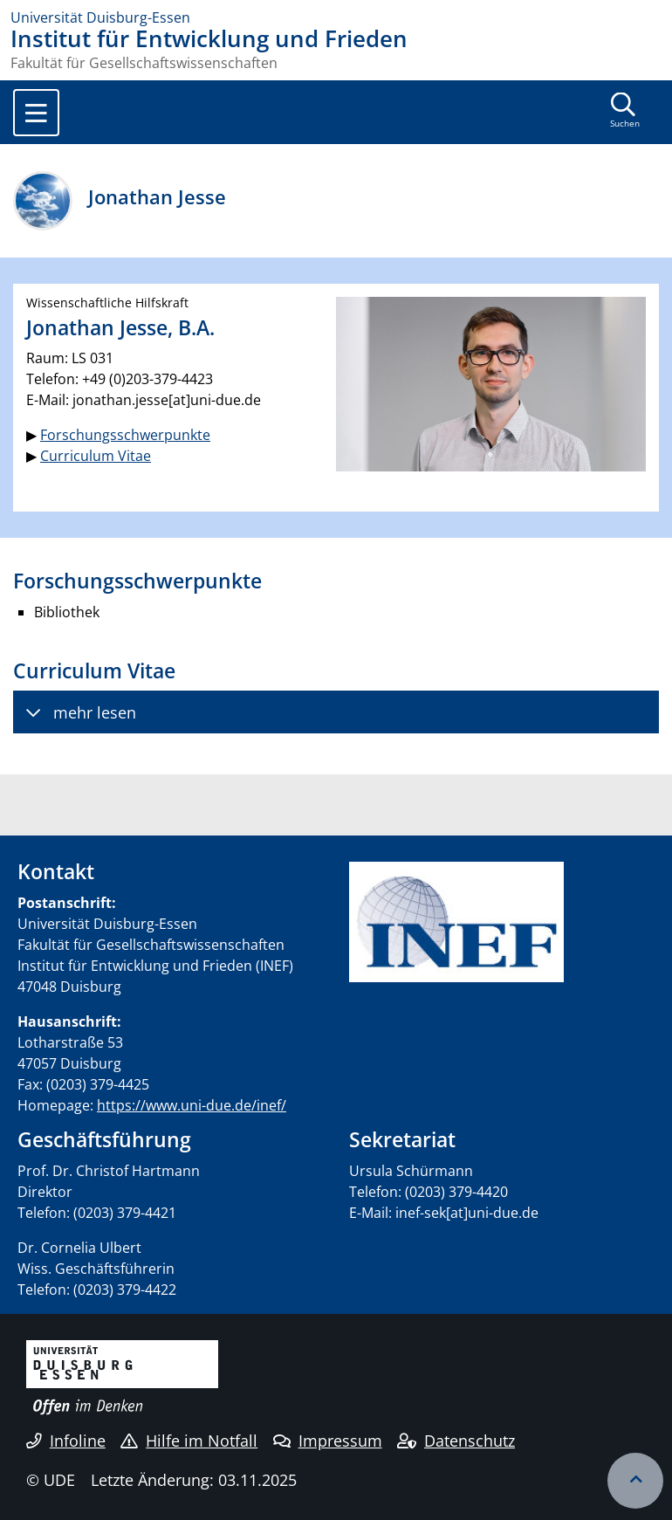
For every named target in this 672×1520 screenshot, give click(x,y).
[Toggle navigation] (36, 112)
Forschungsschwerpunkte (125, 434)
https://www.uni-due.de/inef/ (191, 1105)
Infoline (66, 1440)
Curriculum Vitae (95, 455)
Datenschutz (456, 1440)
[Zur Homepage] (336, 17)
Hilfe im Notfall (188, 1440)
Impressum (327, 1440)
